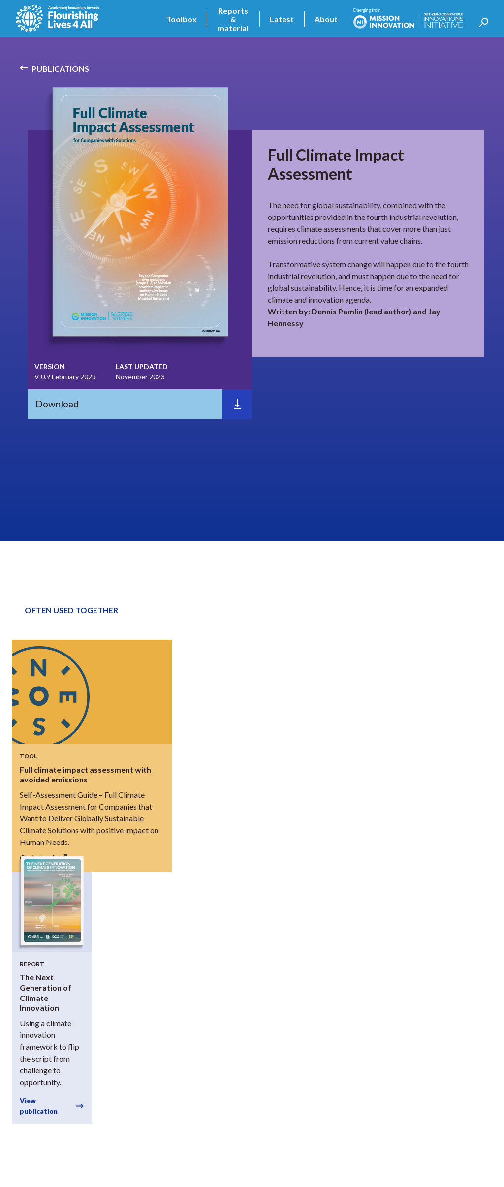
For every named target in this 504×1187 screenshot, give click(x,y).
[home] (57, 18)
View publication (39, 1106)
